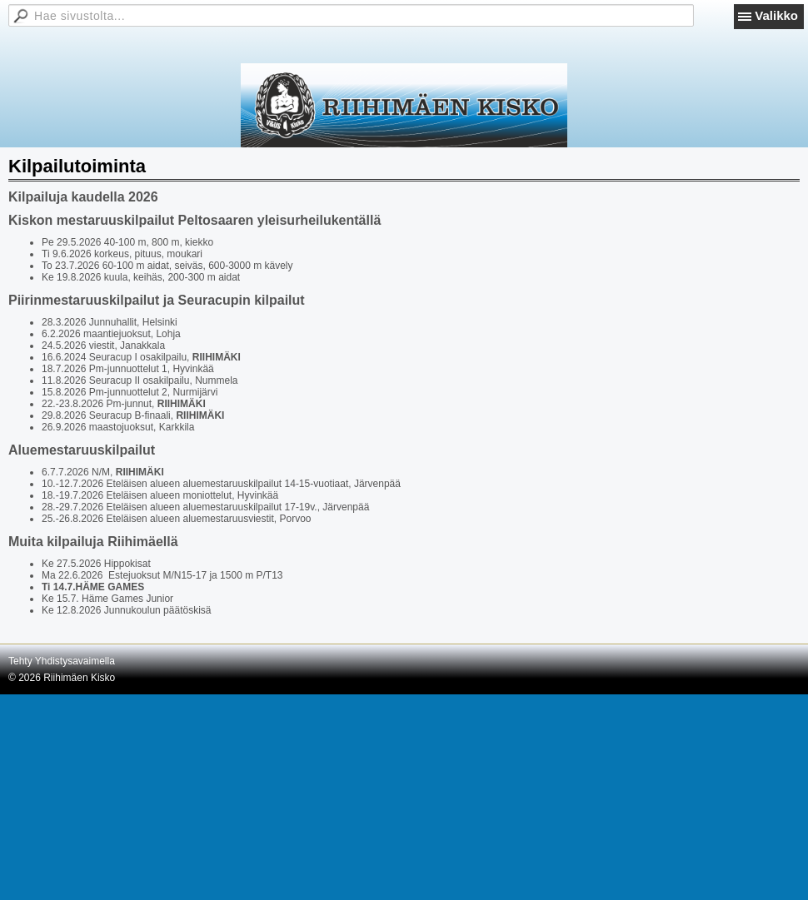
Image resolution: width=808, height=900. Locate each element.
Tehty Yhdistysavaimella (61, 661)
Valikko (776, 15)
